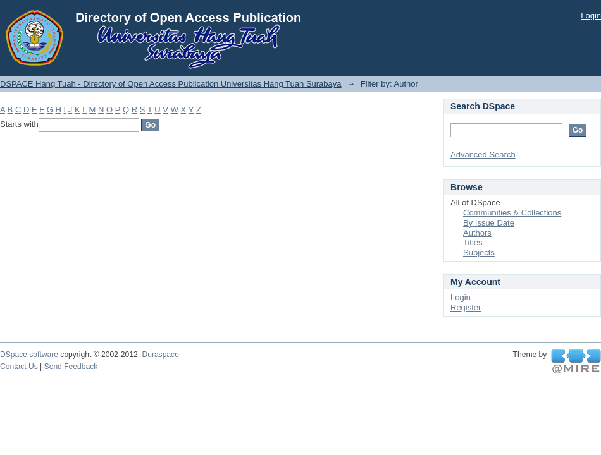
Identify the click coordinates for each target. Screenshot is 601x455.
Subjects (479, 252)
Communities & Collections (512, 212)
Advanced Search (483, 154)
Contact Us (19, 366)
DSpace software (29, 354)
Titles (473, 242)
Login (591, 15)
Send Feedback (71, 366)
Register (465, 307)
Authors (477, 233)
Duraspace (160, 354)
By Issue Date (488, 223)
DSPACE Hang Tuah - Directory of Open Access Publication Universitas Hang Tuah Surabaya (171, 83)
